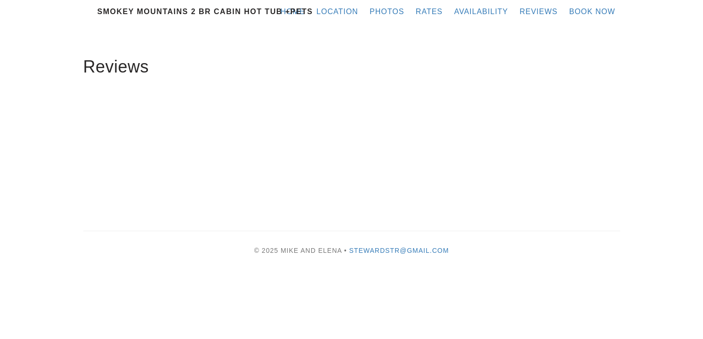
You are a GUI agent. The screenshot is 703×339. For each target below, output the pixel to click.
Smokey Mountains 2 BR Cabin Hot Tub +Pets (205, 12)
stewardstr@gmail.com (399, 250)
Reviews (538, 12)
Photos (387, 12)
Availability (481, 12)
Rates (429, 12)
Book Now (592, 12)
